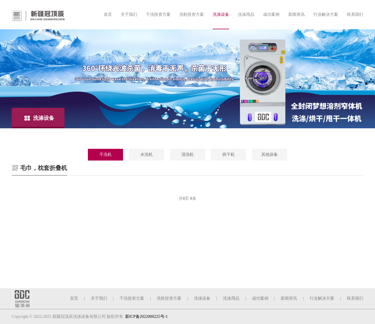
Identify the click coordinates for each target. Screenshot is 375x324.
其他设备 (269, 154)
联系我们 (355, 14)
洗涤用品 (246, 14)
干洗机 (105, 154)
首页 (108, 14)
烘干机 (228, 154)
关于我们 (129, 14)
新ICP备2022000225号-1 (146, 316)
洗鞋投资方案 (191, 14)
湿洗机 (187, 154)
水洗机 (146, 154)
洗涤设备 (221, 14)
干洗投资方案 (158, 14)
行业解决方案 (325, 14)
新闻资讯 (296, 14)
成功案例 (271, 14)
